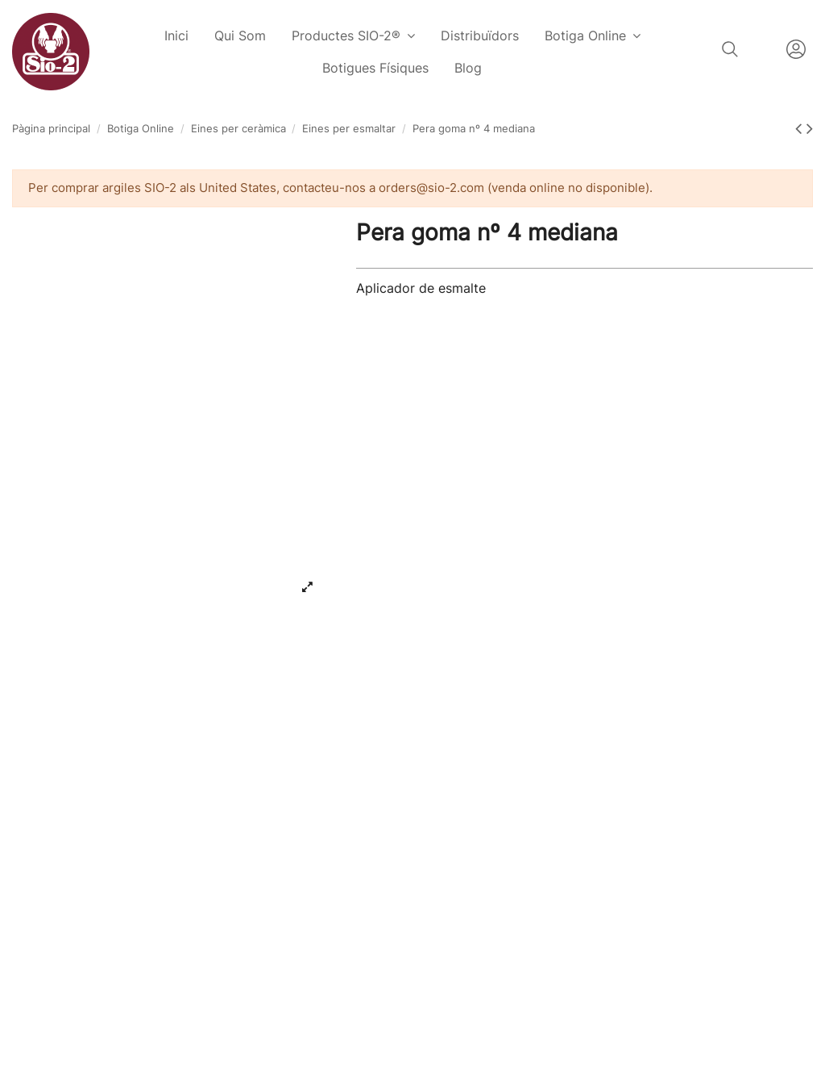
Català (762, 49)
